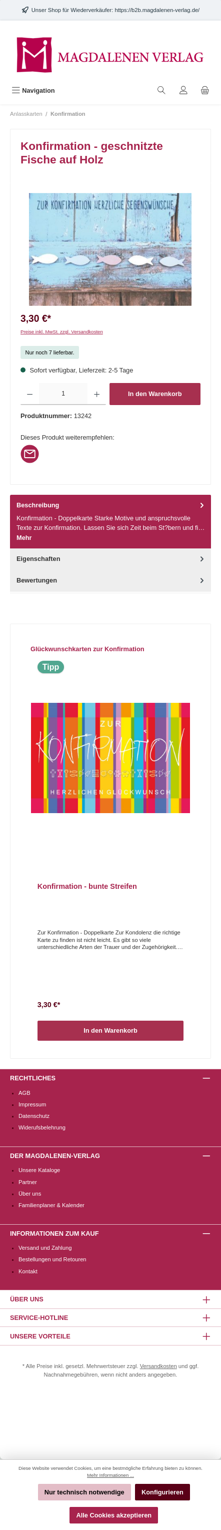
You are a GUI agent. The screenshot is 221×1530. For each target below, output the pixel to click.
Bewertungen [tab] (111, 580)
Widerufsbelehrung (42, 1127)
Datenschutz (34, 1116)
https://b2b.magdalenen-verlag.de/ (157, 10)
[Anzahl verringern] (29, 394)
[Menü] (33, 90)
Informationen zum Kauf (54, 1233)
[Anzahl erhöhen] (97, 394)
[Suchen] (161, 90)
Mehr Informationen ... (110, 1475)
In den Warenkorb (155, 394)
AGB (24, 1093)
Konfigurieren (163, 1492)
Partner (27, 1182)
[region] (110, 249)
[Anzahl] (63, 394)
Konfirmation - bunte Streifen (87, 886)
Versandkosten (158, 1366)
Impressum (32, 1104)
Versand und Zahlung (45, 1248)
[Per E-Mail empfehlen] (29, 453)
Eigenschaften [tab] (111, 558)
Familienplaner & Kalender (51, 1205)
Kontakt (28, 1271)
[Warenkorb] (205, 90)
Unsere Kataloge (39, 1170)
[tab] (110, 521)
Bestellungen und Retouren (52, 1259)
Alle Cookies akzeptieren (114, 1515)
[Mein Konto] (183, 90)
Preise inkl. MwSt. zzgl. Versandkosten (61, 331)
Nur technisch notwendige (84, 1492)
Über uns (29, 1194)
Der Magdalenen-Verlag (55, 1156)
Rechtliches (33, 1078)
